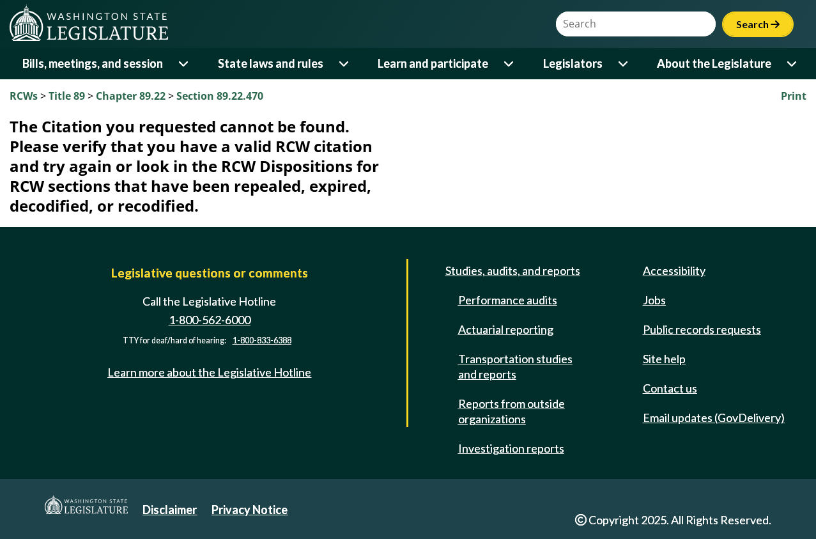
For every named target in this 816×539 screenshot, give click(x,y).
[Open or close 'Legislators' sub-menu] (624, 63)
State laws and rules (270, 63)
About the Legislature (714, 63)
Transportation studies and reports (515, 366)
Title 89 (67, 96)
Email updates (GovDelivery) (714, 417)
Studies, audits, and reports (512, 270)
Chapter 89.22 (131, 96)
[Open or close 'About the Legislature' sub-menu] (792, 63)
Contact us (670, 388)
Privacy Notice (250, 510)
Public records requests (702, 329)
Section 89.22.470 (219, 96)
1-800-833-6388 (262, 340)
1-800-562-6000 (209, 320)
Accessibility (674, 270)
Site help (664, 359)
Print (793, 96)
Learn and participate (433, 63)
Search (758, 24)
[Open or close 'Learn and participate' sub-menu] (509, 63)
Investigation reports (511, 448)
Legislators (573, 63)
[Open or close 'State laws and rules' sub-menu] (344, 63)
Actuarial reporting (505, 329)
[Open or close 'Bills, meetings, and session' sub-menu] (184, 63)
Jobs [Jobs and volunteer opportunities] (654, 300)
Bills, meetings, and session (92, 63)
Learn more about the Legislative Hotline (209, 372)
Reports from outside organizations (511, 411)
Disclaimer (169, 510)
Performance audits (507, 300)
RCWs (24, 96)
